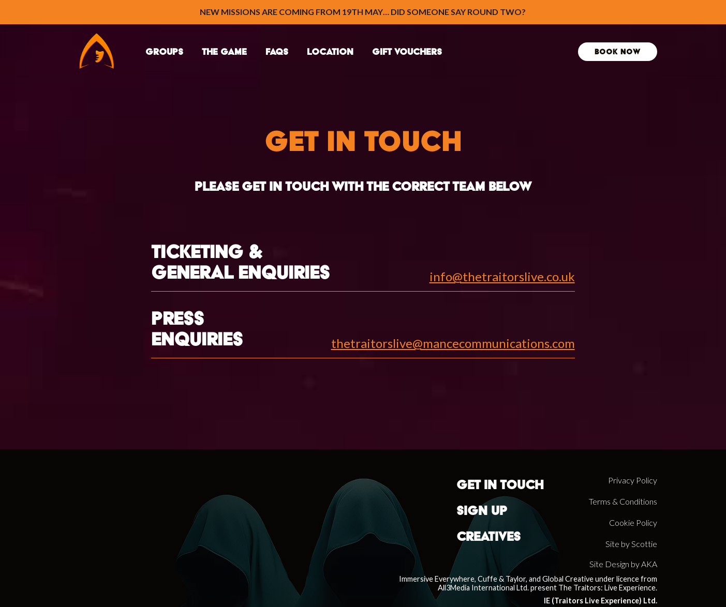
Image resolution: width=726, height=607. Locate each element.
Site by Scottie (631, 544)
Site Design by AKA (623, 564)
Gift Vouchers (407, 51)
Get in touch (499, 484)
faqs (276, 51)
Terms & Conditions (623, 501)
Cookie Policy (633, 522)
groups (164, 51)
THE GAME (224, 51)
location (330, 51)
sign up (481, 510)
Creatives (488, 536)
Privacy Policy (632, 480)
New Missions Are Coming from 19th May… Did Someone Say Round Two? (363, 12)
